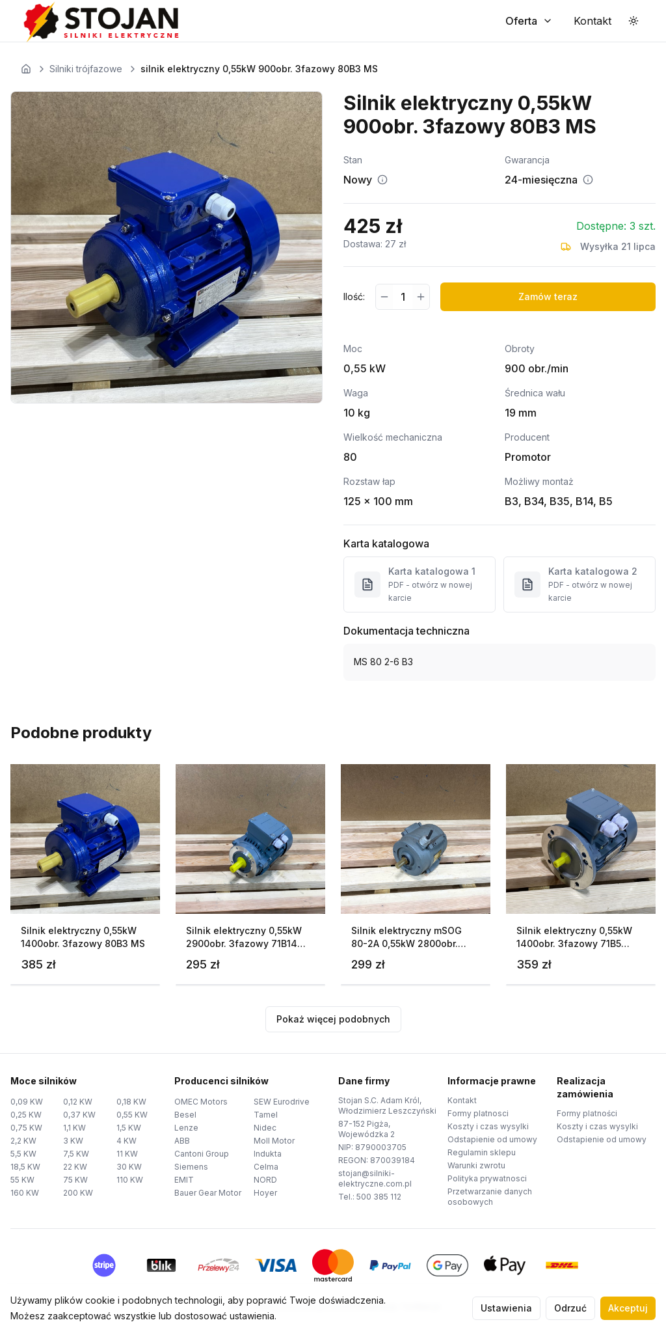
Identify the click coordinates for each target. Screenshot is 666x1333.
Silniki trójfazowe (85, 68)
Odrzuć (570, 1307)
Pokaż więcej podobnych (333, 1018)
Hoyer (265, 1193)
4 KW (126, 1141)
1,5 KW (128, 1128)
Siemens (191, 1167)
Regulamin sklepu (481, 1152)
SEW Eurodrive (282, 1101)
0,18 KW (131, 1101)
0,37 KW (79, 1115)
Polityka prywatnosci (487, 1178)
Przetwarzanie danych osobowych (489, 1197)
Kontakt (462, 1100)
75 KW (75, 1180)
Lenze (186, 1128)
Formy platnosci (478, 1113)
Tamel (266, 1115)
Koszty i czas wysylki (488, 1126)
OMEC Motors (201, 1101)
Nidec (265, 1128)
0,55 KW (132, 1115)
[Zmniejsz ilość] (384, 296)
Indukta (268, 1154)
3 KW (73, 1141)
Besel (185, 1115)
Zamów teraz (548, 296)
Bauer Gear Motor (207, 1193)
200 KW (78, 1193)
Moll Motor (274, 1141)
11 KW (127, 1154)
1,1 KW (74, 1128)
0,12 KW (77, 1101)
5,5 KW (23, 1154)
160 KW (24, 1193)
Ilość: (354, 296)
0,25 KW (26, 1115)
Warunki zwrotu (476, 1165)
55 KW (22, 1180)
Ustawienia (506, 1307)
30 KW (129, 1167)
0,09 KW (26, 1101)
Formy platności (587, 1113)
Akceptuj (628, 1307)
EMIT (184, 1180)
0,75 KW (26, 1128)
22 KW (75, 1167)
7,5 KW (76, 1154)
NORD (265, 1180)
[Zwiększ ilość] (420, 296)
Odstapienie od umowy (492, 1139)
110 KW (129, 1180)
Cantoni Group (201, 1154)
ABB (182, 1141)
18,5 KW (25, 1167)
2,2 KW (23, 1141)
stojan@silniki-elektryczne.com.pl (375, 1178)
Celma (266, 1167)
